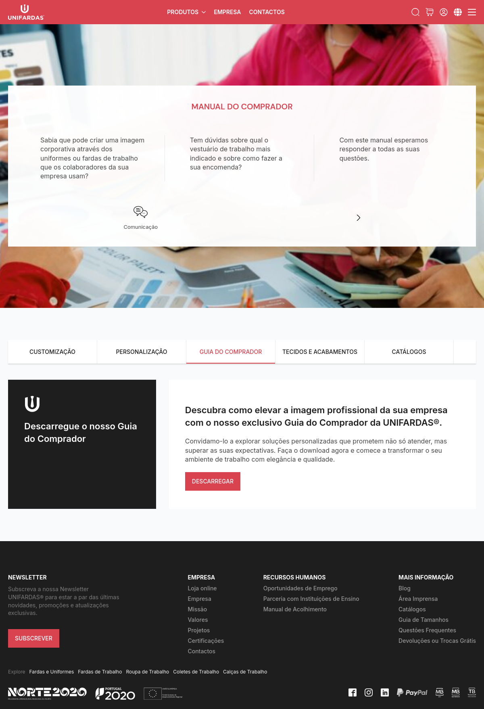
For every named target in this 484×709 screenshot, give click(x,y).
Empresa (227, 11)
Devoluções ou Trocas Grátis (437, 640)
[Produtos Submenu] (204, 12)
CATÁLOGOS (409, 351)
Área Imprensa (418, 598)
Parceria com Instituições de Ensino (311, 598)
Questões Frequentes (427, 630)
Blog (404, 588)
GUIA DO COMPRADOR (231, 351)
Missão (197, 609)
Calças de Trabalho (245, 672)
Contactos (266, 11)
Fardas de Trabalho (100, 672)
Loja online (202, 588)
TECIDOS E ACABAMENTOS (319, 351)
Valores (198, 619)
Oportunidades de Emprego (300, 588)
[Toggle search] (415, 12)
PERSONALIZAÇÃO (141, 351)
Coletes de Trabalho (196, 672)
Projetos (199, 630)
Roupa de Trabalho (147, 672)
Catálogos (412, 609)
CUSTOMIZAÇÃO (52, 351)
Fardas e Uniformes (51, 672)
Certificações (206, 640)
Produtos (182, 11)
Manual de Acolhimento (295, 609)
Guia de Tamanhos (423, 619)
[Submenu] (458, 12)
